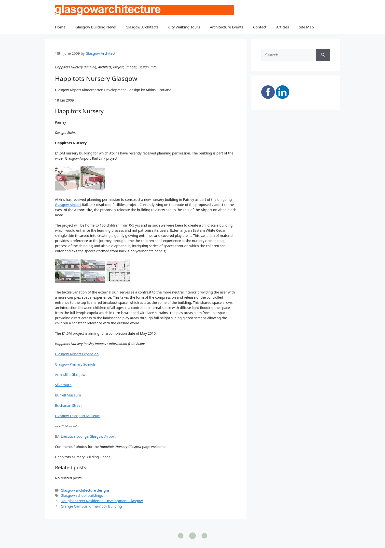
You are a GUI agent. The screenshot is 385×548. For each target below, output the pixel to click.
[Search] (323, 55)
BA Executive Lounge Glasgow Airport (85, 436)
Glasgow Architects (142, 27)
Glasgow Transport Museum (77, 415)
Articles (282, 27)
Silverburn (63, 384)
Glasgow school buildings (82, 495)
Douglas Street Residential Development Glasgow (102, 500)
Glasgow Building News (95, 27)
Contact (259, 27)
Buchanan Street (68, 405)
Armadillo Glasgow (70, 374)
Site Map (306, 27)
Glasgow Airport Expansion (76, 354)
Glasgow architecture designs (85, 490)
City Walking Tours (184, 27)
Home (60, 27)
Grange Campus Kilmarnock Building (91, 506)
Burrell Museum (68, 395)
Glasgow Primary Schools (75, 364)
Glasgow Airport (68, 204)
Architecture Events (226, 27)
